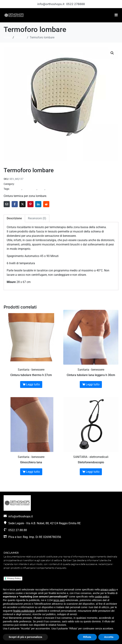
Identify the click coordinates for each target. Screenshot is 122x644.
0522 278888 (75, 4)
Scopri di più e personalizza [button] (25, 637)
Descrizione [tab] (14, 218)
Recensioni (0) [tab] (37, 218)
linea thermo (30, 188)
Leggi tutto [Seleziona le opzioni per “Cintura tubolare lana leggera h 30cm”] (93, 384)
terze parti (59, 600)
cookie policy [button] (102, 596)
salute (41, 188)
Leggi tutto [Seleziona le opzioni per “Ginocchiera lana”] (33, 471)
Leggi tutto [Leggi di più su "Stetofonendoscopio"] (93, 471)
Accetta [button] (108, 637)
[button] (112, 53)
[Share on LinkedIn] (38, 204)
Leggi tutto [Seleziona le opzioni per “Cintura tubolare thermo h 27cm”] (33, 384)
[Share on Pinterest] (30, 204)
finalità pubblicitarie (24, 610)
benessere (16, 188)
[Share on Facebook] (15, 204)
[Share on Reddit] (46, 204)
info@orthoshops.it (50, 4)
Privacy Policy (14, 578)
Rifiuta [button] (87, 637)
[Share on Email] (7, 204)
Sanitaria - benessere (26, 184)
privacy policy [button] (108, 589)
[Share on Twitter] (22, 204)
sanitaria (51, 188)
